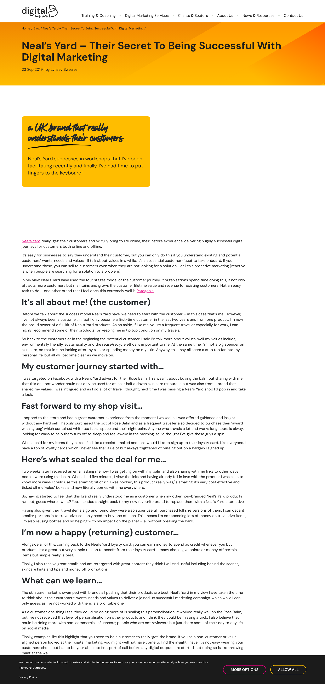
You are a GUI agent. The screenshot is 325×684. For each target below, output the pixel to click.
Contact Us (293, 15)
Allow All (288, 669)
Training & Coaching (98, 15)
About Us (225, 15)
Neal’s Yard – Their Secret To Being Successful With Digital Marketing (93, 28)
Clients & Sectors (193, 15)
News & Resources (258, 15)
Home (26, 28)
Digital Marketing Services (147, 15)
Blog (37, 28)
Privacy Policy (28, 677)
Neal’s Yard (31, 241)
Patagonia (145, 291)
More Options (244, 669)
